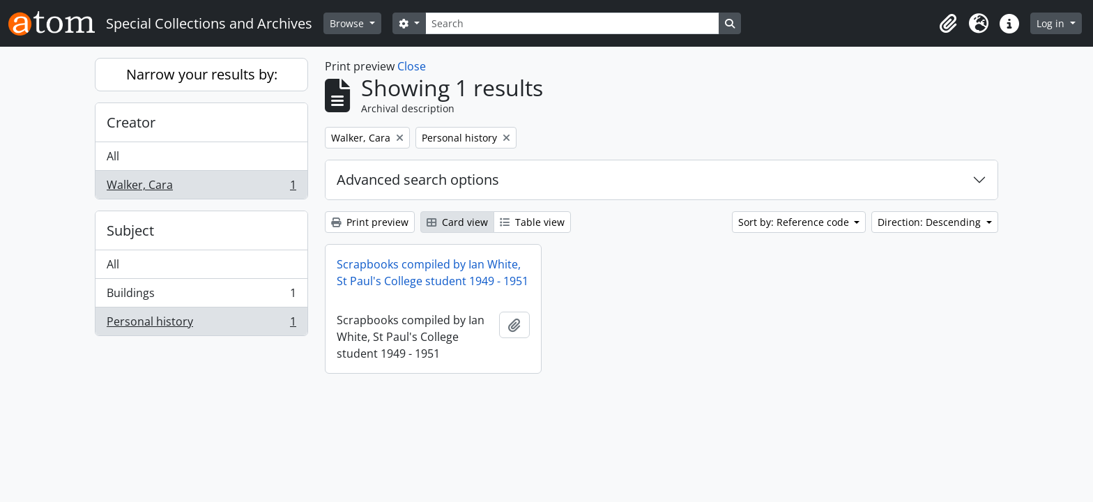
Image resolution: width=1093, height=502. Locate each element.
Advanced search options (418, 179)
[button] (948, 23)
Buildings (201, 295)
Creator (131, 122)
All (113, 156)
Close (411, 66)
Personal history (201, 324)
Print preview (369, 222)
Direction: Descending (931, 222)
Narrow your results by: (201, 74)
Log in (1052, 23)
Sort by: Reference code (795, 222)
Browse (348, 23)
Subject (130, 230)
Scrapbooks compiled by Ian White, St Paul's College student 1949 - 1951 (432, 273)
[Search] (572, 23)
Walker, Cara (201, 187)
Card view (457, 222)
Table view (532, 222)
